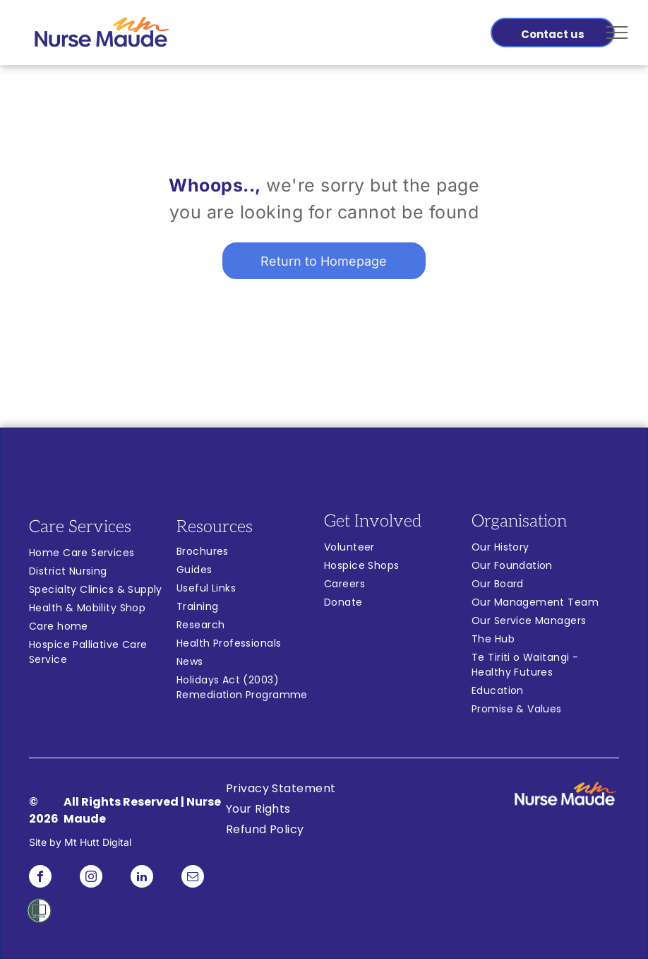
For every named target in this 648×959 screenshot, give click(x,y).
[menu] (617, 32)
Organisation (519, 521)
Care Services (80, 527)
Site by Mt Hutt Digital (80, 842)
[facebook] (40, 878)
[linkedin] (142, 878)
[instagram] (91, 878)
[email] (192, 878)
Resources (214, 527)
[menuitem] (102, 555)
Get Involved (372, 521)
